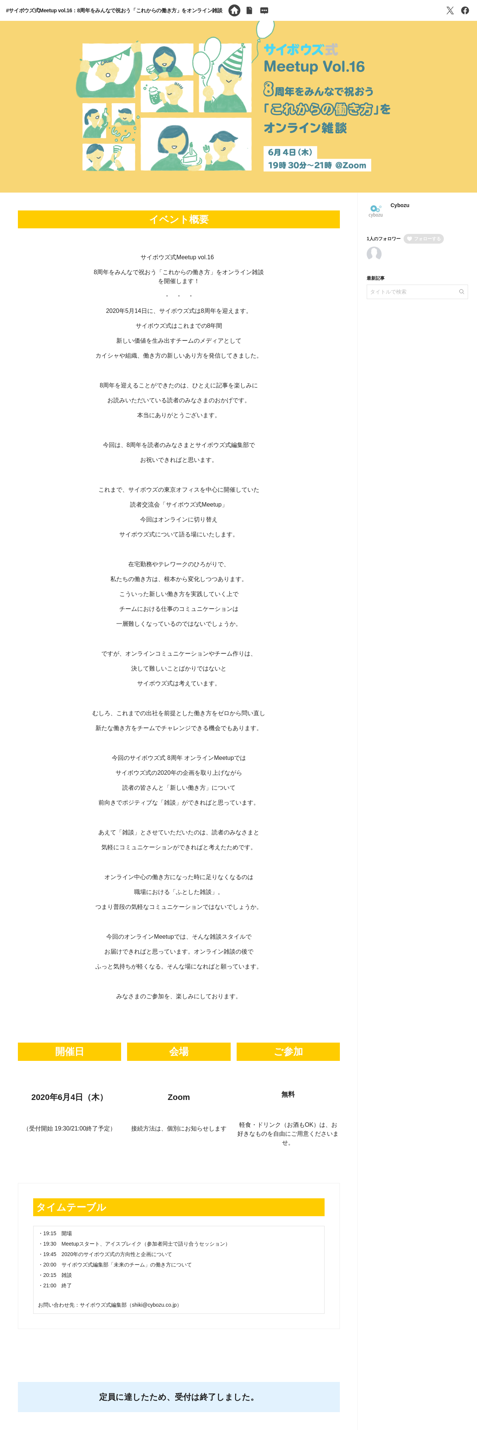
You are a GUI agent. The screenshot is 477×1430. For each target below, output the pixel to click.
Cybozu (400, 205)
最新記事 (376, 278)
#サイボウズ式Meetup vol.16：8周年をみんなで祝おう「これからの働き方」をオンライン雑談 (114, 10)
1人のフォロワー (384, 238)
